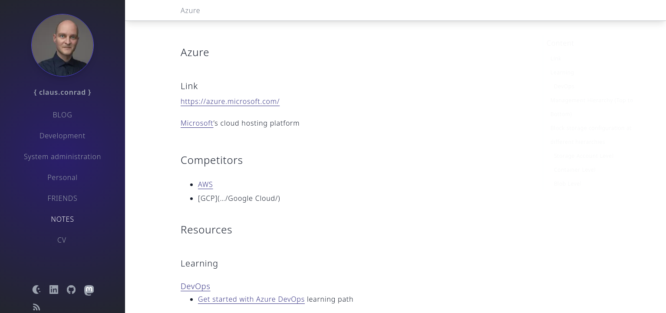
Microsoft (197, 123)
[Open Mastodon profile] (88, 289)
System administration (62, 156)
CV (61, 240)
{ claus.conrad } (62, 92)
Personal (62, 177)
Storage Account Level (583, 142)
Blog (62, 115)
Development (63, 135)
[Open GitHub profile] (71, 289)
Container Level (575, 156)
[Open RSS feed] (36, 307)
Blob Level (567, 170)
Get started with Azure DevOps (251, 299)
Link (556, 45)
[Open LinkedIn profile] (53, 289)
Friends (63, 198)
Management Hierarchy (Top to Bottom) (592, 93)
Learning (562, 59)
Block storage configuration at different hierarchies (591, 121)
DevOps (196, 286)
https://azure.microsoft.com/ (230, 101)
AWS (205, 184)
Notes (62, 219)
